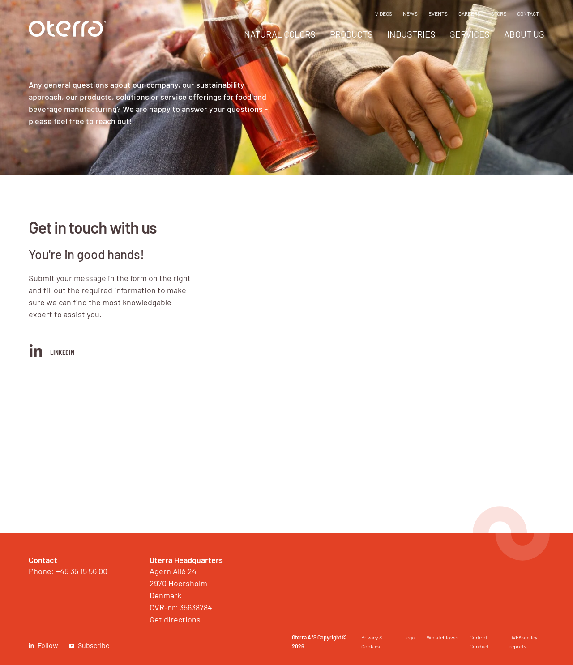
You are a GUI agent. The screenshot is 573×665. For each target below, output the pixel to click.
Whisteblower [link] (443, 637)
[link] (67, 34)
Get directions (175, 619)
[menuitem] (280, 36)
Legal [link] (409, 637)
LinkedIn (51, 350)
